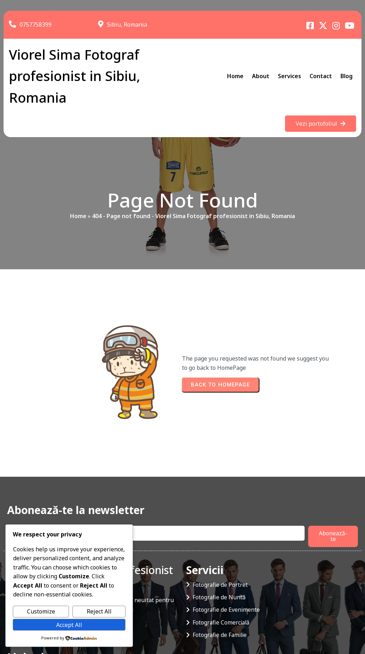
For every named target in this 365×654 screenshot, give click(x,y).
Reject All (99, 611)
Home (78, 221)
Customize (41, 611)
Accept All (69, 625)
